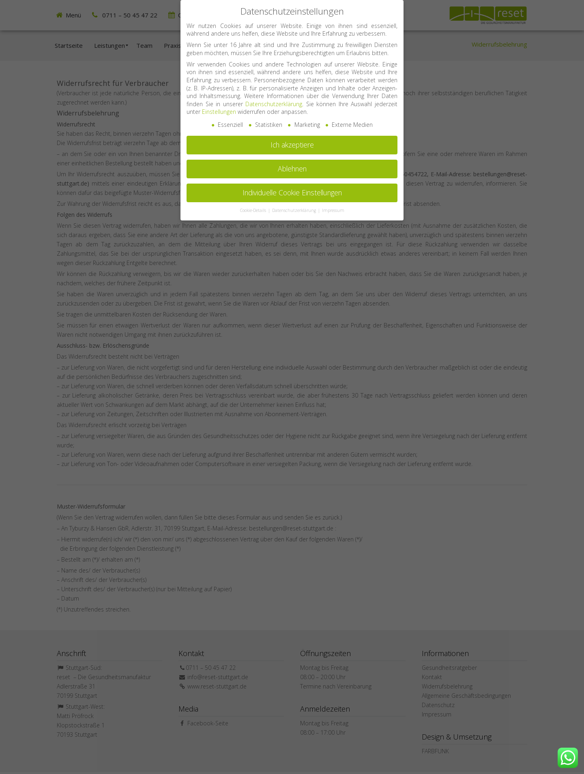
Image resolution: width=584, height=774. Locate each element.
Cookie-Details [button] (253, 205)
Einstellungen (219, 106)
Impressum (333, 205)
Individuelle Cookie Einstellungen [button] (292, 187)
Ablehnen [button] (292, 163)
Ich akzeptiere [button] (292, 139)
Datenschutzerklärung (273, 99)
